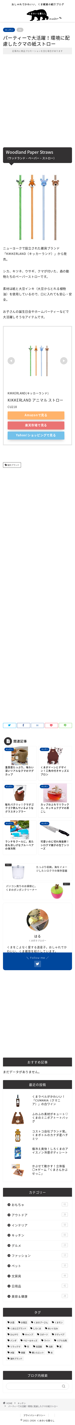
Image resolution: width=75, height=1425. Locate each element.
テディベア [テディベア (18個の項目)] (59, 1334)
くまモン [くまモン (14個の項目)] (59, 1322)
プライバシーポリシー (34, 1415)
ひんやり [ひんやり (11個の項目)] (14, 1334)
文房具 (40, 1276)
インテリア (40, 1225)
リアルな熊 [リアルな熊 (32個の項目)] (62, 1340)
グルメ (40, 1245)
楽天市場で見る (36, 425)
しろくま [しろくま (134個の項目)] (37, 1328)
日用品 (40, 1286)
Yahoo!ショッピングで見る (36, 435)
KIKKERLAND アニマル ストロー (35, 400)
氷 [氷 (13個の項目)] (52, 1352)
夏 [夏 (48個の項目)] (60, 1346)
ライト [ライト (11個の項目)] (47, 1340)
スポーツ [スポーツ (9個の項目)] (44, 1334)
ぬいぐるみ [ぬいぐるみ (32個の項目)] (53, 1328)
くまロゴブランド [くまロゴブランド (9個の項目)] (18, 1328)
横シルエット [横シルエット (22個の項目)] (38, 1352)
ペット (40, 1265)
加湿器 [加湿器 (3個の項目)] (39, 1346)
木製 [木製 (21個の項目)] (12, 1352)
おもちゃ (40, 1204)
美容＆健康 (40, 1296)
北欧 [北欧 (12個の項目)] (51, 1346)
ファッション (40, 1255)
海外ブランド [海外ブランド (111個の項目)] (16, 1358)
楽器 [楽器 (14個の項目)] (23, 1352)
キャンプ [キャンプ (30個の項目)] (29, 1334)
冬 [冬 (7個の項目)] (28, 1346)
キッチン (9, 29)
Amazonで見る (36, 415)
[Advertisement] (37, 103)
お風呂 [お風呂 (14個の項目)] (24, 1322)
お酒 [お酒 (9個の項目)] (12, 1322)
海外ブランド (13, 464)
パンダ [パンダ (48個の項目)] (13, 1340)
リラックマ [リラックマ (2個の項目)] (15, 1346)
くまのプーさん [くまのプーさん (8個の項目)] (41, 1322)
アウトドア (40, 1215)
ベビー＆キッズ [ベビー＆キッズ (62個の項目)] (30, 1340)
